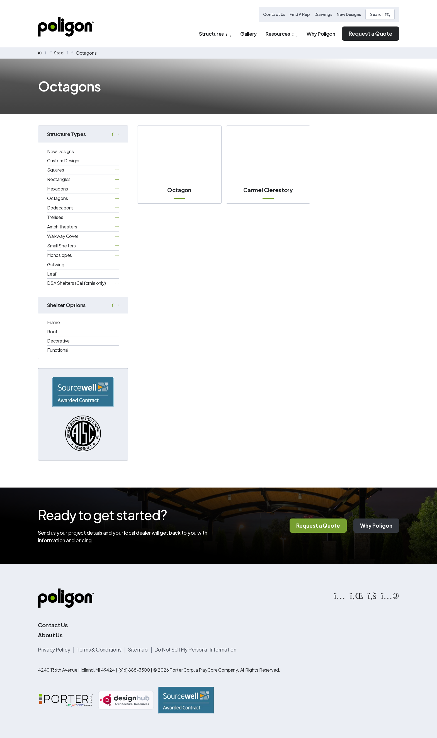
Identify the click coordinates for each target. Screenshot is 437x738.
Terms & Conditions (99, 650)
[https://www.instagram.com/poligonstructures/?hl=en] (339, 595)
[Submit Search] (387, 14)
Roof (52, 331)
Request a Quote (370, 33)
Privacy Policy (54, 650)
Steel (59, 53)
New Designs (349, 14)
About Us (50, 635)
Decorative (58, 341)
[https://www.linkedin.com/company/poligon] (356, 595)
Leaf (52, 274)
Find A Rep (300, 14)
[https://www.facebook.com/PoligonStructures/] (372, 595)
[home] (40, 53)
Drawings (323, 14)
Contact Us (274, 14)
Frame (53, 322)
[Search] (380, 14)
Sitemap (138, 650)
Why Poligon (376, 525)
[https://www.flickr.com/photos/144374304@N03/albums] (390, 595)
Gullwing (55, 264)
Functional (57, 350)
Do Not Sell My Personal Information (195, 650)
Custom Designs (64, 160)
